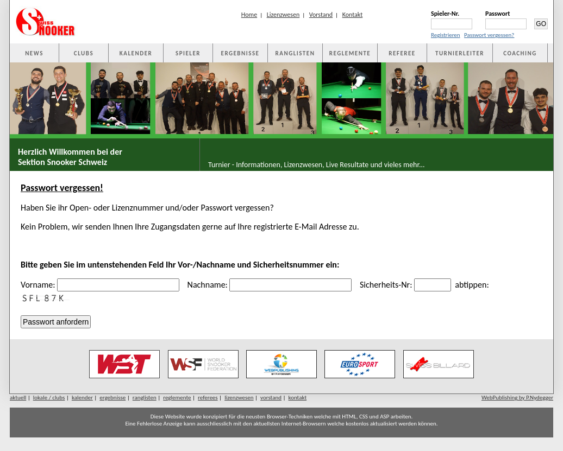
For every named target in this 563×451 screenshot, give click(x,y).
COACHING (520, 53)
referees (208, 397)
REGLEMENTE (350, 53)
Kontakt (352, 14)
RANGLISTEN (295, 53)
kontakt (298, 397)
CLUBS (83, 53)
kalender (82, 397)
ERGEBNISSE (240, 53)
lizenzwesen (238, 397)
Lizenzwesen (283, 14)
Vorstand (321, 14)
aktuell (18, 397)
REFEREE (402, 53)
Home (249, 14)
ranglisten (145, 397)
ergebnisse (112, 397)
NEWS (34, 53)
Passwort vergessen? (489, 35)
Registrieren (445, 35)
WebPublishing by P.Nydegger (517, 397)
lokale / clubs (49, 397)
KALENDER (136, 53)
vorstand (271, 397)
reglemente (177, 397)
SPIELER (188, 53)
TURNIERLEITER (459, 53)
